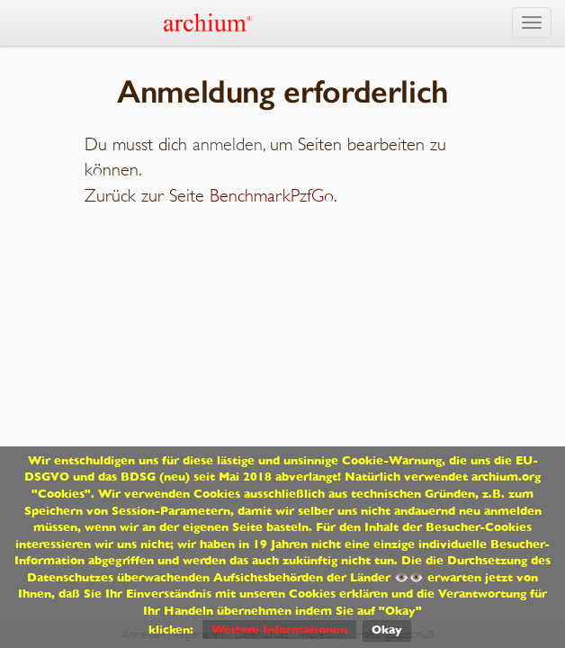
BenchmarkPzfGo (272, 195)
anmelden (228, 144)
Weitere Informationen (279, 629)
